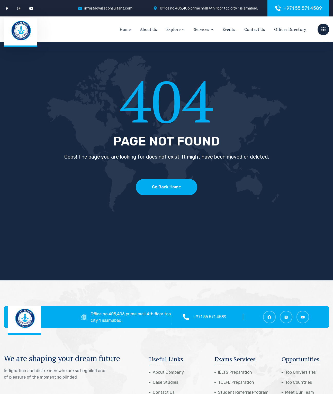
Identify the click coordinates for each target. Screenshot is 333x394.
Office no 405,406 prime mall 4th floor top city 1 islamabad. (134, 317)
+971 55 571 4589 (212, 316)
